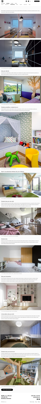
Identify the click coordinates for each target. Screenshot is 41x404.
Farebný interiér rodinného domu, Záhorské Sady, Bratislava (12, 273)
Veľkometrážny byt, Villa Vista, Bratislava (9, 104)
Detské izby (12, 4)
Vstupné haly (25, 4)
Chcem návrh (37, 1)
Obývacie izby (6, 4)
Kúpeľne (21, 4)
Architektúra (3, 3)
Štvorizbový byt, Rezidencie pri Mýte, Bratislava (10, 236)
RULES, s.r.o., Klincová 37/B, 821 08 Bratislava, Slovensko (6, 397)
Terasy (29, 4)
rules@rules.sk (36, 397)
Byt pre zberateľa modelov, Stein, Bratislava (10, 311)
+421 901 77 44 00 (35, 396)
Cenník (16, 3)
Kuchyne (2, 4)
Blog (36, 402)
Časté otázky (32, 402)
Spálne (17, 4)
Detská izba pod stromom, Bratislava (9, 386)
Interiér (7, 3)
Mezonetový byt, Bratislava (7, 39)
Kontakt (12, 3)
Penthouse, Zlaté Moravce (7, 198)
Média (39, 402)
